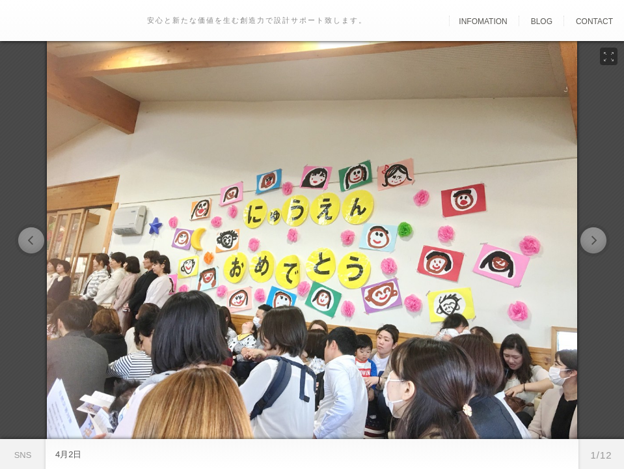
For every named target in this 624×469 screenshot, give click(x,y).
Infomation (483, 21)
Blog (541, 21)
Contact (594, 21)
